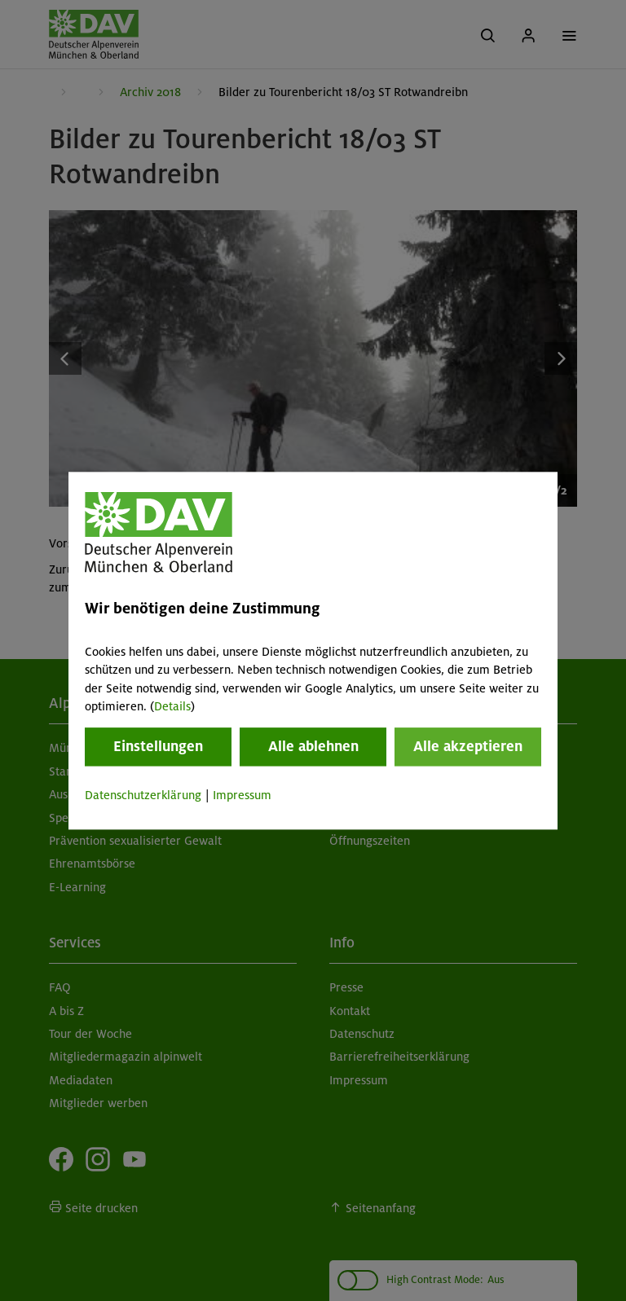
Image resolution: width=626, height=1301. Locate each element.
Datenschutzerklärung (143, 796)
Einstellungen (158, 747)
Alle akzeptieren (467, 747)
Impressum (242, 796)
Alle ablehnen (313, 747)
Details (172, 706)
